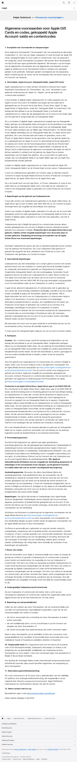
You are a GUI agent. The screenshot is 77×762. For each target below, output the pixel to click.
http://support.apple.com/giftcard (41, 693)
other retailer (32, 749)
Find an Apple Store (20, 749)
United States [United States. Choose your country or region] (6, 753)
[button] (63, 2)
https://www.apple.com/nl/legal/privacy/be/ (25, 381)
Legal (4, 8)
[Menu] (74, 2)
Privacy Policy (6, 759)
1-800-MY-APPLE (52, 749)
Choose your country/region (48, 17)
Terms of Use (17, 759)
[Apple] (2, 2)
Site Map (44, 759)
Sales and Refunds (28, 759)
